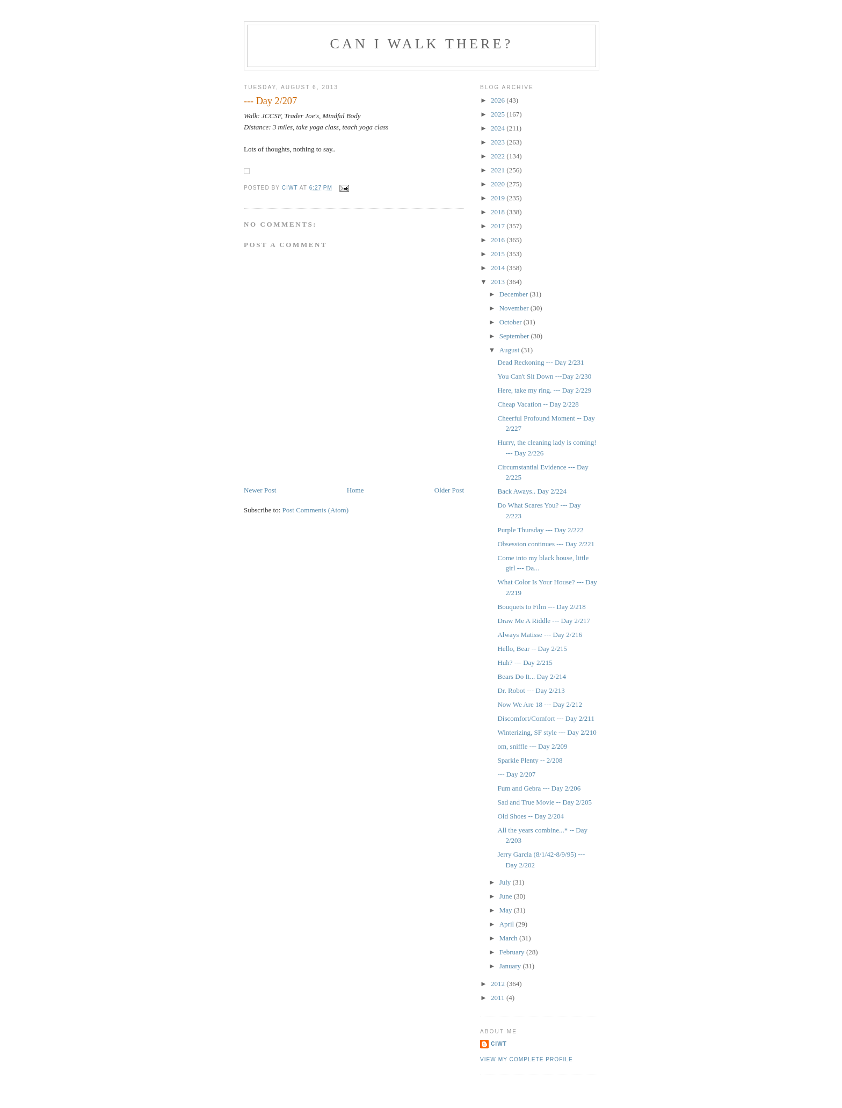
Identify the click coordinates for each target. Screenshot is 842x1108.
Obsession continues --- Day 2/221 (545, 544)
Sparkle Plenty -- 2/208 (529, 760)
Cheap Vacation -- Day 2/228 (537, 404)
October (511, 322)
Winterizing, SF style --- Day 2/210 (546, 732)
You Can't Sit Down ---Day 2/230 (544, 376)
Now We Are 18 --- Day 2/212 (539, 704)
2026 (498, 100)
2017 (498, 226)
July (506, 882)
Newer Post (260, 490)
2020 (498, 184)
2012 (498, 984)
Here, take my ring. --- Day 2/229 (544, 390)
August (510, 350)
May (506, 910)
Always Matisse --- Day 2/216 (539, 635)
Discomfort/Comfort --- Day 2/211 (545, 718)
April (507, 924)
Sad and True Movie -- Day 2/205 (544, 802)
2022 (498, 156)
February (512, 952)
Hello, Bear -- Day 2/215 (532, 648)
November (515, 308)
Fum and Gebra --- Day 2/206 (538, 788)
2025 (498, 114)
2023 (498, 142)
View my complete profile (526, 1059)
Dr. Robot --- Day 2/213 (530, 690)
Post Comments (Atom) (315, 510)
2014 (498, 268)
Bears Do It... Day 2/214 (531, 676)
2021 (498, 170)
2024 (498, 128)
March (509, 938)
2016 (498, 240)
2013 (498, 282)
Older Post (449, 490)
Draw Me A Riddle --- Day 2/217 (543, 621)
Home (355, 490)
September (515, 336)
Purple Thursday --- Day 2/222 (540, 530)
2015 (498, 254)
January (511, 966)
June (506, 896)
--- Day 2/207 (516, 774)
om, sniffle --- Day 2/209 (532, 746)
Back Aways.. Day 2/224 (531, 491)
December (514, 294)
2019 (498, 198)
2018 (498, 212)
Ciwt (499, 1044)
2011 (498, 998)
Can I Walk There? (421, 44)
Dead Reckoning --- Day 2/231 (540, 362)
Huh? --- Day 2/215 (524, 662)
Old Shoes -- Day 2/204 (530, 816)
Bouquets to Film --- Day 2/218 (541, 607)
